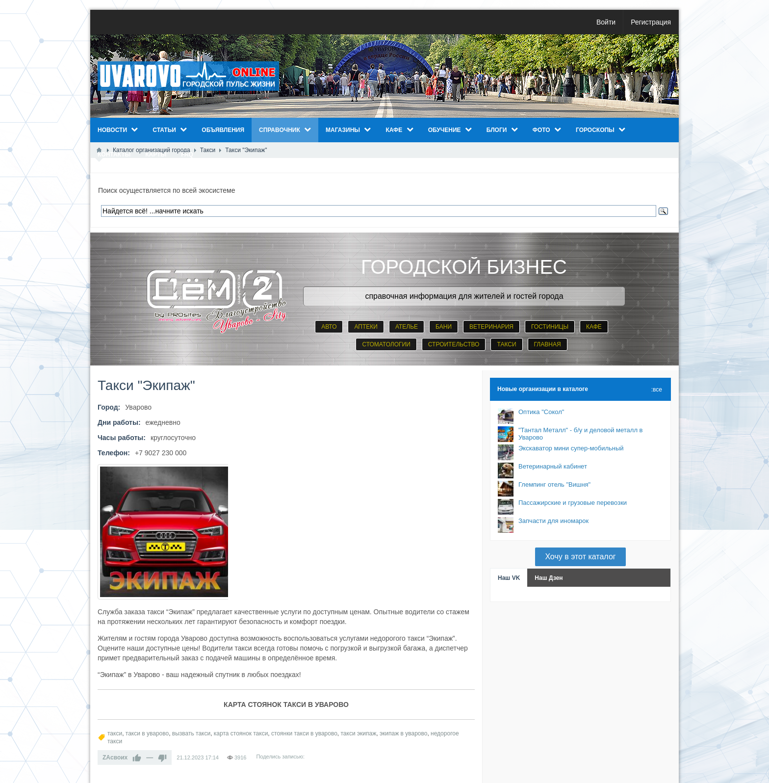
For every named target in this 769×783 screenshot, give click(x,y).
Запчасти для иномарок (553, 520)
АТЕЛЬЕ (406, 326)
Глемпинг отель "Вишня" (554, 484)
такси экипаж (359, 733)
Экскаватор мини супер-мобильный (571, 448)
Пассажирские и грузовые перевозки (572, 502)
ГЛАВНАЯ (547, 344)
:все (656, 389)
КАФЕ (594, 326)
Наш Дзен (549, 577)
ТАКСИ (506, 344)
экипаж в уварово (404, 733)
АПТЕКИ (365, 326)
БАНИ (444, 326)
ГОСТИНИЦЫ (549, 326)
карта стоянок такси (241, 733)
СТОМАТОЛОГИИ (386, 344)
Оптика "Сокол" (541, 412)
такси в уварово (147, 733)
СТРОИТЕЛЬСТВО (454, 344)
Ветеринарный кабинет (552, 466)
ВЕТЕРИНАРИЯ (491, 326)
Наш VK (509, 577)
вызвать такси (191, 733)
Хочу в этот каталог (580, 556)
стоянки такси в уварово (304, 733)
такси (114, 733)
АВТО (328, 326)
